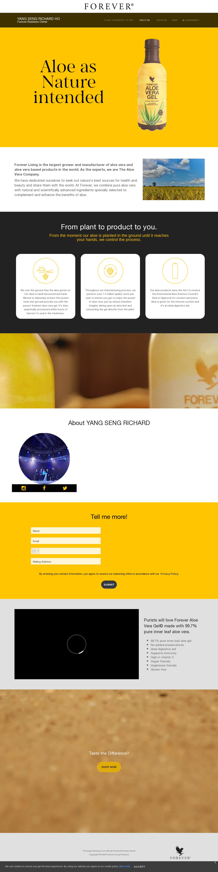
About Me (144, 20)
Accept (139, 866)
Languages (191, 20)
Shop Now (108, 766)
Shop (175, 20)
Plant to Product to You (119, 20)
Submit (109, 584)
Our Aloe (162, 20)
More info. (125, 866)
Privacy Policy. (169, 573)
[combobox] (35, 551)
